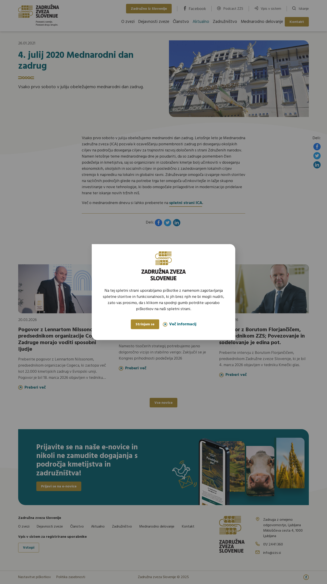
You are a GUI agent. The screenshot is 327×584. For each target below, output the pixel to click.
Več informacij (179, 324)
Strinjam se (145, 324)
